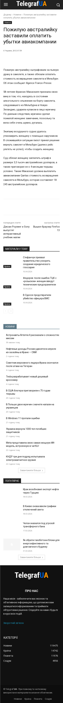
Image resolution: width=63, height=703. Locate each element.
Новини (17, 14)
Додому (7, 14)
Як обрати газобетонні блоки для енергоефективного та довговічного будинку (41, 543)
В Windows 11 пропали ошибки (23, 418)
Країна (7, 266)
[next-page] (11, 311)
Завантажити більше (31, 470)
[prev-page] (5, 311)
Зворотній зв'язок (13, 623)
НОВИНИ (10, 326)
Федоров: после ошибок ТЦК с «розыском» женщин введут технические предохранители (39, 281)
